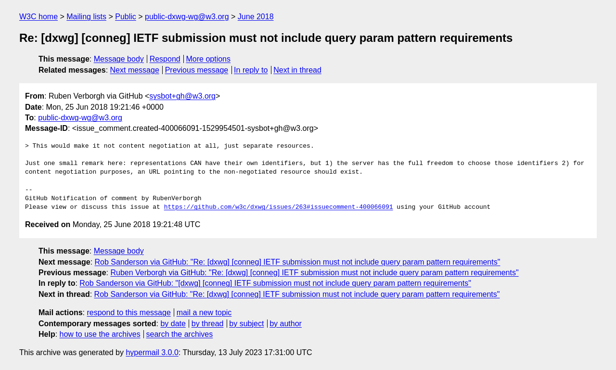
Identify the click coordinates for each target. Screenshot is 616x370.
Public (125, 17)
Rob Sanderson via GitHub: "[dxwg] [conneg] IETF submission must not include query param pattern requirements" (275, 283)
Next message (134, 70)
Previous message (197, 70)
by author (286, 323)
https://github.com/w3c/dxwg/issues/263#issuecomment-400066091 (278, 207)
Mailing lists (86, 17)
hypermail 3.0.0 (152, 352)
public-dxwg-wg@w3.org (187, 17)
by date (172, 323)
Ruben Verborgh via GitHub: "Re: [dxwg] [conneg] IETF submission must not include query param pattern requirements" (314, 272)
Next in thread (297, 70)
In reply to (251, 70)
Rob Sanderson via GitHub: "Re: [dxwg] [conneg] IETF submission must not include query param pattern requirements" (297, 262)
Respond (165, 59)
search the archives (179, 334)
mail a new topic (204, 312)
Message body (119, 59)
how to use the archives (100, 334)
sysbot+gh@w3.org (182, 96)
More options (208, 59)
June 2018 (256, 17)
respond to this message (128, 312)
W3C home (38, 17)
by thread (208, 323)
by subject (246, 323)
